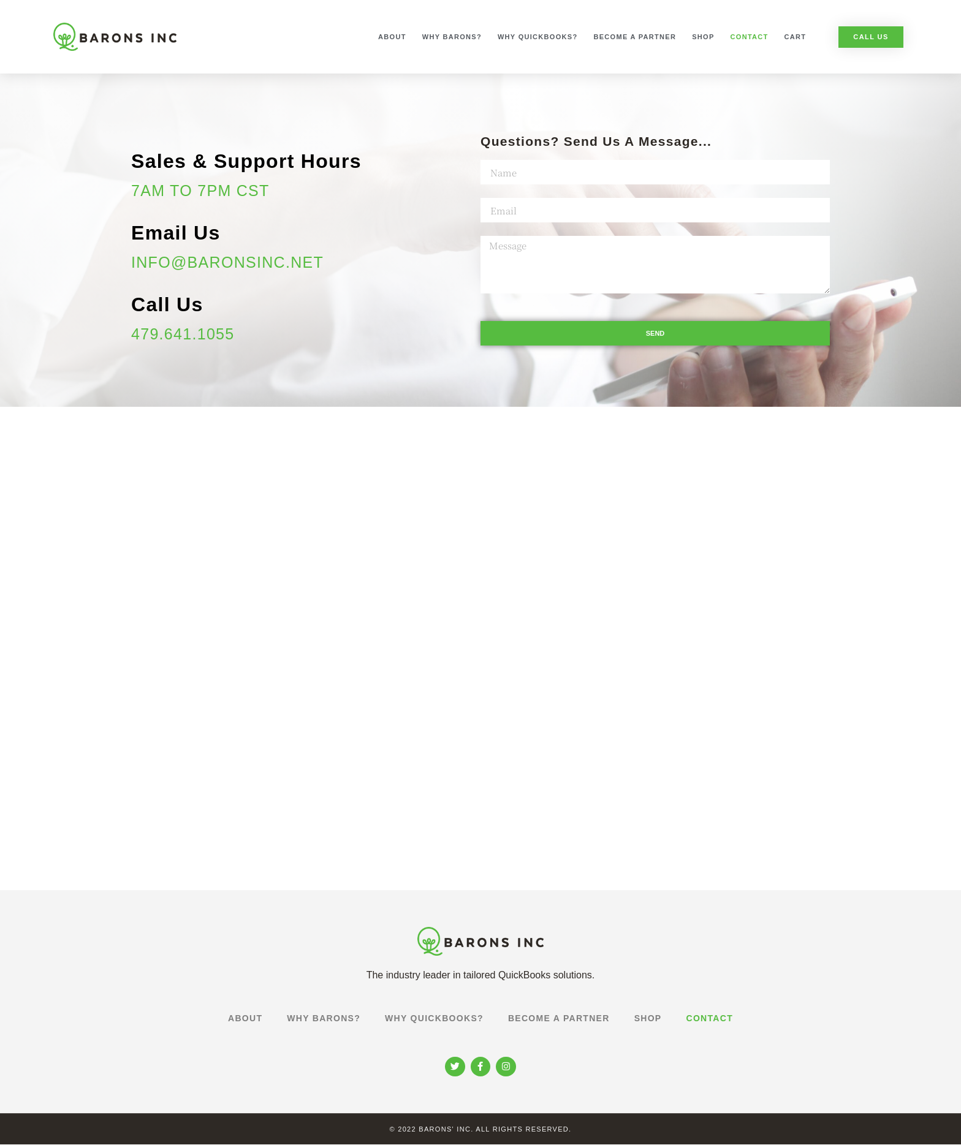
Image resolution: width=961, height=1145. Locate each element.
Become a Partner (634, 36)
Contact (750, 36)
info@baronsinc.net (227, 262)
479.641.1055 (183, 333)
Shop (703, 36)
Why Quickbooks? (538, 36)
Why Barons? (452, 36)
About (392, 36)
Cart (795, 36)
